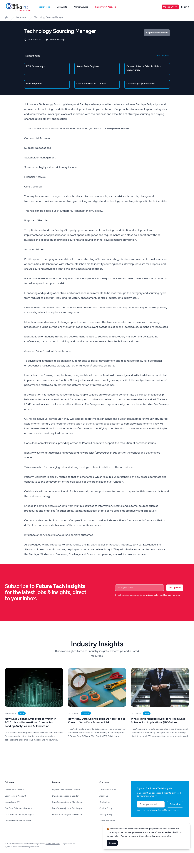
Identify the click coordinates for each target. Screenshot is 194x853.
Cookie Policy (105, 808)
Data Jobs (21, 17)
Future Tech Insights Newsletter (67, 814)
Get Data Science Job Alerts (18, 808)
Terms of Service (107, 820)
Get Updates (175, 587)
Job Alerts (62, 7)
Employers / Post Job (105, 7)
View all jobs (162, 55)
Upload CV (170, 6)
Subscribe (175, 804)
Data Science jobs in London (65, 796)
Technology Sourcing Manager (49, 17)
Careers (86, 713)
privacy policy (153, 595)
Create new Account (14, 789)
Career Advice (81, 7)
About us (103, 796)
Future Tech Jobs (107, 789)
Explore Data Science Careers (66, 789)
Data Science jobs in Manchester (67, 802)
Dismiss (112, 843)
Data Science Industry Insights (19, 814)
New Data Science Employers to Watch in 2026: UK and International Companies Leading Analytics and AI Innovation (30, 722)
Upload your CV (12, 802)
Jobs (22, 713)
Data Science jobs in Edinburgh (67, 808)
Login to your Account (15, 796)
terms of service (172, 595)
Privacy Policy (105, 814)
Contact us (104, 802)
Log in (185, 7)
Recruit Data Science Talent (18, 820)
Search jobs (44, 7)
